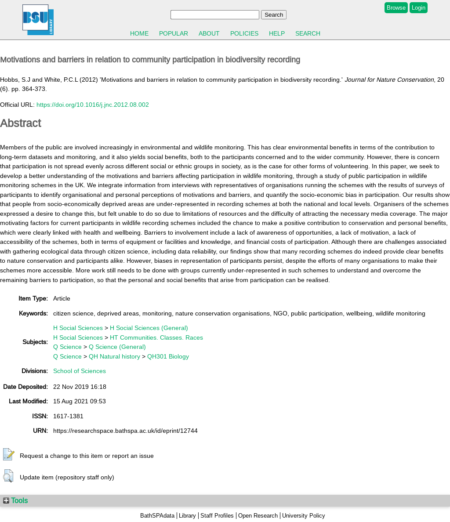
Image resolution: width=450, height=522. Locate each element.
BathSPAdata (157, 515)
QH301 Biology (168, 356)
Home (139, 33)
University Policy (303, 515)
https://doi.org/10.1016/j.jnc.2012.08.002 (92, 104)
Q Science (67, 346)
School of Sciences (79, 370)
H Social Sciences (78, 327)
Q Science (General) (117, 346)
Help (277, 33)
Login (418, 7)
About (209, 33)
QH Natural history (114, 356)
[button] (9, 454)
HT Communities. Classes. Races (156, 337)
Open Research (258, 515)
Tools (15, 500)
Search (307, 33)
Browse (396, 7)
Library (187, 515)
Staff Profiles (217, 515)
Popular (173, 33)
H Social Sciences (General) (149, 327)
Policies (244, 33)
